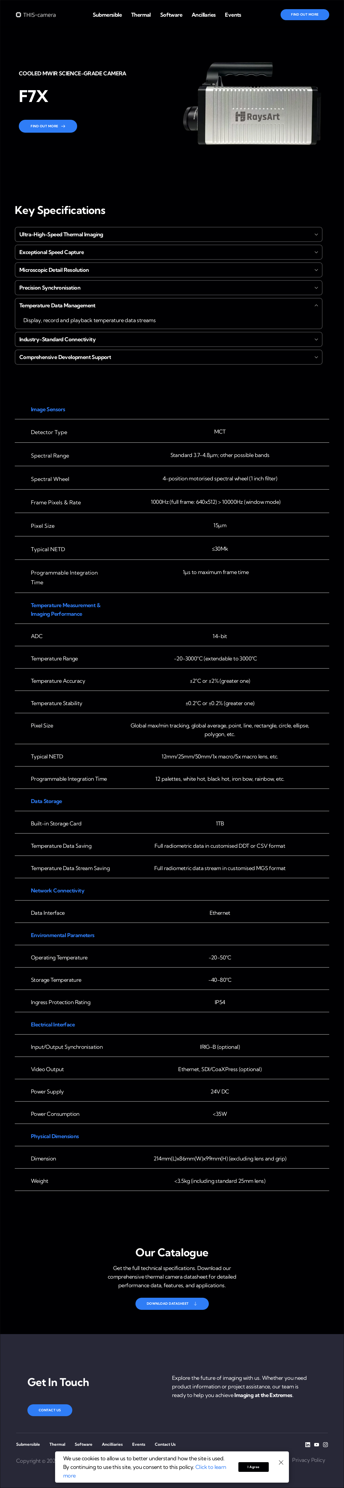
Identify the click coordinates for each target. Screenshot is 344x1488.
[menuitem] (107, 14)
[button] (168, 234)
